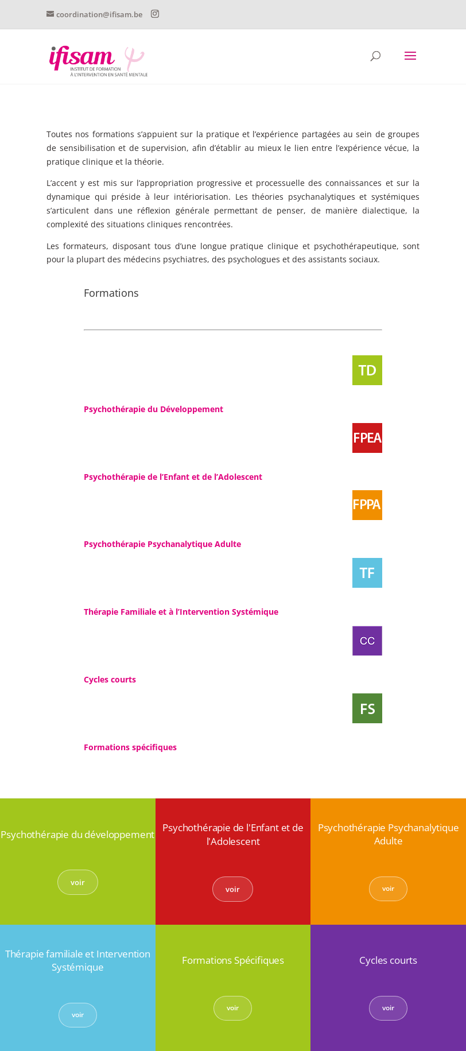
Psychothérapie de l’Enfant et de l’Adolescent (173, 476)
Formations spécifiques (130, 747)
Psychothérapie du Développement (153, 409)
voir (78, 882)
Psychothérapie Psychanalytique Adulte (162, 543)
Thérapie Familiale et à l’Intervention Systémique (181, 611)
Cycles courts (110, 679)
